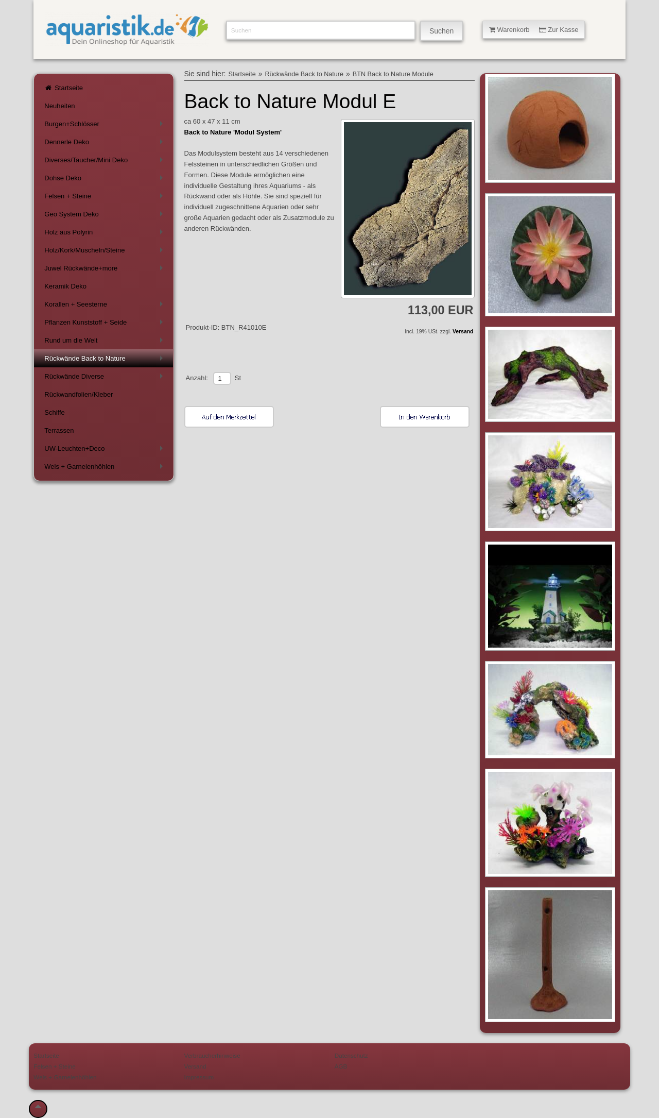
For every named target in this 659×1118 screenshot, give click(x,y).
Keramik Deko (65, 286)
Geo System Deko (105, 216)
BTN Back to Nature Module (393, 74)
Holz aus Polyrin (105, 234)
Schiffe (54, 412)
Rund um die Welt (105, 342)
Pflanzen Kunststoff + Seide (105, 324)
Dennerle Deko (105, 144)
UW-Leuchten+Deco (105, 450)
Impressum (199, 1077)
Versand (463, 331)
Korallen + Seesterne (105, 306)
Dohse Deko (105, 180)
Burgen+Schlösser (105, 126)
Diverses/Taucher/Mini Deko (105, 162)
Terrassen (59, 430)
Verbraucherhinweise (212, 1055)
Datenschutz (351, 1055)
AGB (341, 1066)
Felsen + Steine (105, 198)
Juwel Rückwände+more (105, 270)
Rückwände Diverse (105, 378)
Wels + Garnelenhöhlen (105, 469)
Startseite (63, 88)
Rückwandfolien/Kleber (78, 394)
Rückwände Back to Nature (105, 360)
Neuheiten (59, 106)
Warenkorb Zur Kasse (534, 29)
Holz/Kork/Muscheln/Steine (105, 252)
